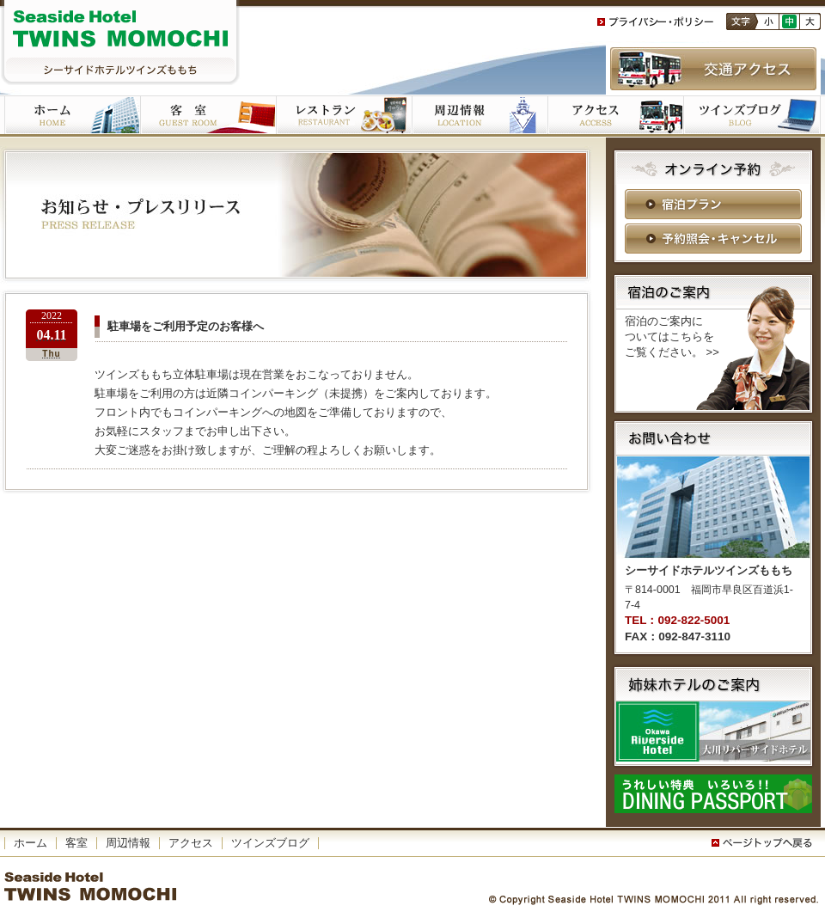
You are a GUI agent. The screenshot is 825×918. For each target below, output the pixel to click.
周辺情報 (128, 842)
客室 (208, 116)
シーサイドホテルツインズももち (120, 43)
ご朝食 (344, 116)
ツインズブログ (752, 116)
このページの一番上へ (765, 843)
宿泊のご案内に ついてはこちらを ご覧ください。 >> (672, 336)
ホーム (72, 116)
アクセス (615, 116)
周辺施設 (479, 116)
